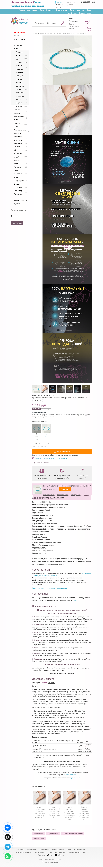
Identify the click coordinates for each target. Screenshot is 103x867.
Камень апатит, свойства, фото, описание (49, 588)
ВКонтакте (60, 855)
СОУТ (85, 852)
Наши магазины (61, 10)
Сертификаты (72, 13)
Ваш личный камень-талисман (20, 37)
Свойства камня (62, 495)
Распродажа (19, 32)
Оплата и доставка (77, 10)
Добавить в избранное (41, 463)
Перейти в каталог (70, 775)
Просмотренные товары (28, 10)
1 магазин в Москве (58, 6)
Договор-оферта (58, 850)
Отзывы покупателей (23, 852)
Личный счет (44, 850)
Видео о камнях (75, 852)
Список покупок (18, 210)
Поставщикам (32, 850)
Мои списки (17, 223)
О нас (89, 10)
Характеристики (49, 495)
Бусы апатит (38, 834)
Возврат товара (85, 13)
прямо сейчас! (75, 778)
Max (50, 855)
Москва (59, 2)
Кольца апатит (39, 838)
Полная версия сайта (50, 862)
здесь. (75, 600)
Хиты (42, 10)
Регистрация (73, 21)
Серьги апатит (53, 834)
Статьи (49, 852)
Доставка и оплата (57, 498)
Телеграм (41, 855)
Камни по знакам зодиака (20, 202)
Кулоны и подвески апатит (73, 834)
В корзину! (65, 489)
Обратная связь (60, 852)
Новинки (49, 10)
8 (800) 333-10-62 (88, 2)
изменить (51, 683)
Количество (36, 443)
